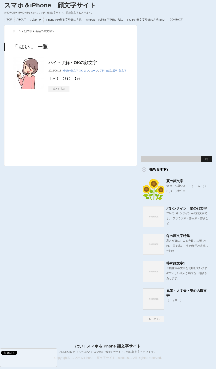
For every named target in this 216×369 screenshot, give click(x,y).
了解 (102, 70)
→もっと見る (153, 319)
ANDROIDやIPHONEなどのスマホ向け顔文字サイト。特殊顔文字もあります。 (108, 351)
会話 (108, 70)
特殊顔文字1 (175, 263)
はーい (94, 70)
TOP (9, 19)
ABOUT (21, 19)
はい (86, 70)
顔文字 (123, 70)
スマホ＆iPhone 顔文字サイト (50, 5)
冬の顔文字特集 (178, 236)
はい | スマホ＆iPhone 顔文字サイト (108, 346)
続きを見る (59, 88)
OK (81, 70)
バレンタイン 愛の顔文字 (186, 208)
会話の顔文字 (70, 70)
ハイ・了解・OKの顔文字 (72, 62)
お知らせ (35, 19)
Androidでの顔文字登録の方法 (104, 19)
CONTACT (176, 19)
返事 (114, 70)
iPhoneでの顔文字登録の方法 (63, 19)
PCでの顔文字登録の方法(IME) (146, 19)
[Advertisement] (44, 131)
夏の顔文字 (174, 181)
